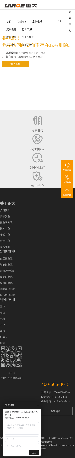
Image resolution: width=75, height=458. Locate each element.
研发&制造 (28, 37)
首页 (8, 21)
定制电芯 (22, 21)
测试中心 (5, 234)
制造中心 (5, 240)
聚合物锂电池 (7, 295)
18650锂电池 (7, 270)
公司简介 (5, 210)
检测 (2, 343)
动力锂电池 (6, 282)
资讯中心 (11, 45)
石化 (2, 325)
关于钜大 (27, 45)
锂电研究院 (6, 222)
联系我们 (11, 52)
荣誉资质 (5, 216)
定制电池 (37, 21)
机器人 (4, 337)
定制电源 (11, 29)
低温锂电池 (6, 258)
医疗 (2, 306)
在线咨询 (55, 411)
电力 (2, 318)
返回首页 (15, 64)
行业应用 (27, 29)
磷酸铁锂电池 (7, 289)
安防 (2, 312)
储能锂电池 (6, 276)
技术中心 (5, 228)
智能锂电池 (6, 264)
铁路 (2, 331)
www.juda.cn (63, 438)
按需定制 (11, 37)
